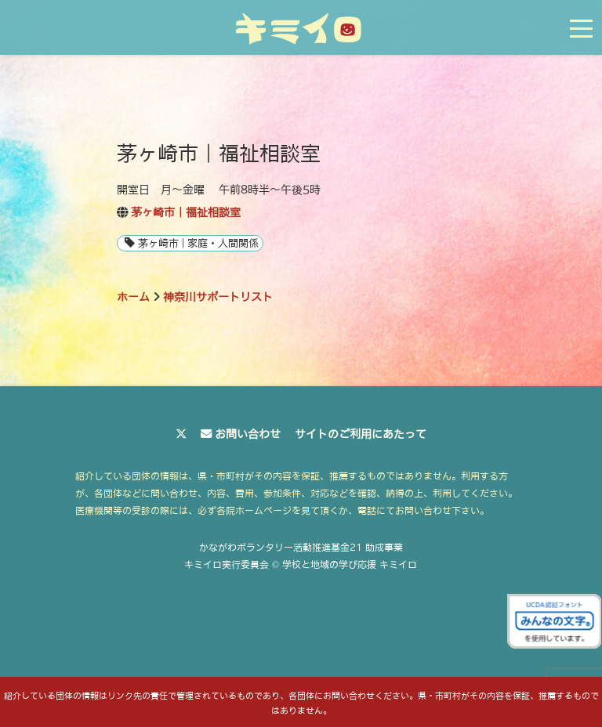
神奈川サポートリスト (218, 296)
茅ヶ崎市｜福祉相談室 (186, 212)
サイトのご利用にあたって (360, 434)
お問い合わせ (248, 434)
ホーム (133, 296)
